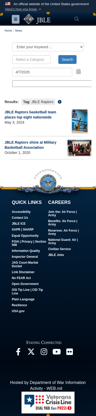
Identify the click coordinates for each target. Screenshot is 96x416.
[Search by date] (42, 72)
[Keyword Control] (31, 59)
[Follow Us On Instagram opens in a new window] (43, 353)
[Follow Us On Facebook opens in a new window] (18, 353)
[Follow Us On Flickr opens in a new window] (69, 353)
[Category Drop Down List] (48, 47)
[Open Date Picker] (78, 71)
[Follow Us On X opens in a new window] (31, 353)
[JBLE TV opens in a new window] (56, 353)
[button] (23, 9)
